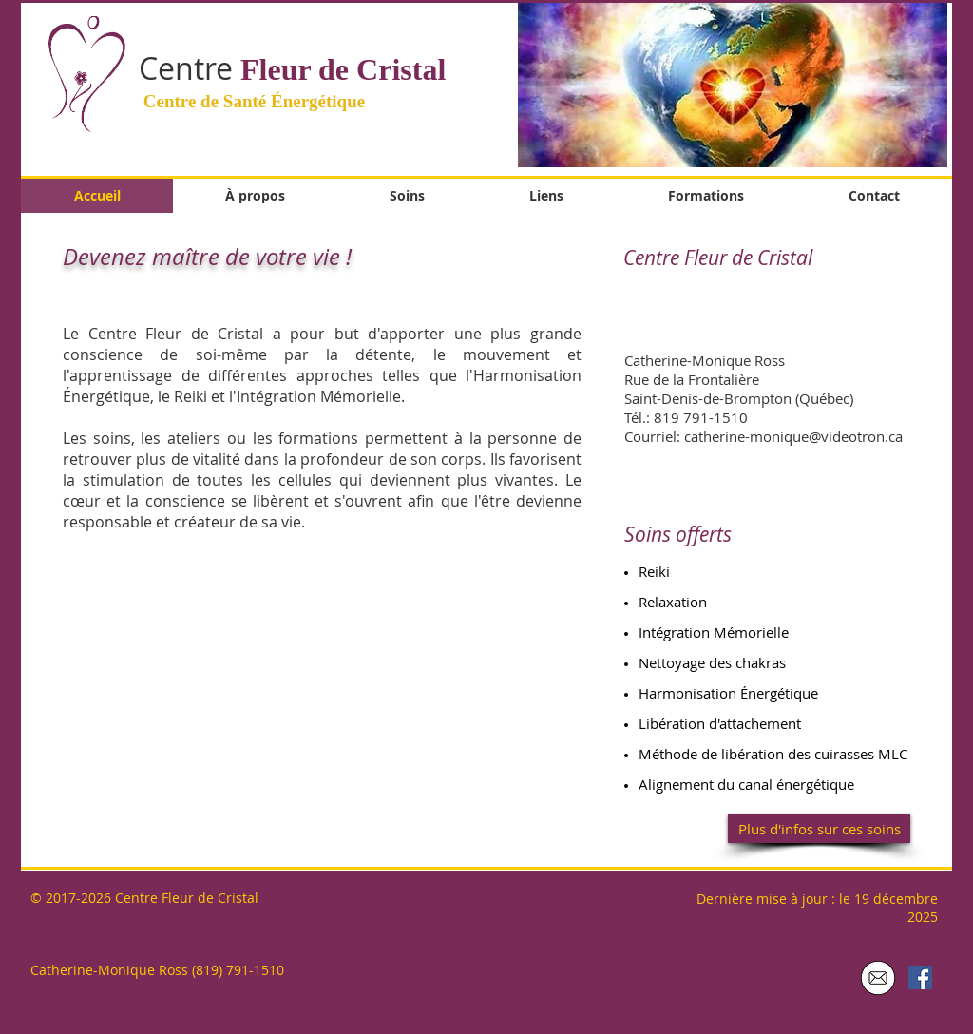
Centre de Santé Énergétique (252, 101)
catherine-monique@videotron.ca (793, 436)
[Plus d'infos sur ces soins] (819, 828)
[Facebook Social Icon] (920, 977)
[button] (732, 84)
